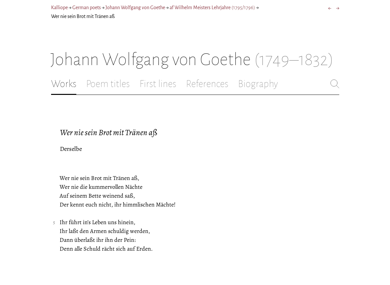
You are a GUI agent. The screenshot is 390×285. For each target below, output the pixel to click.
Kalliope (59, 7)
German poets (86, 7)
